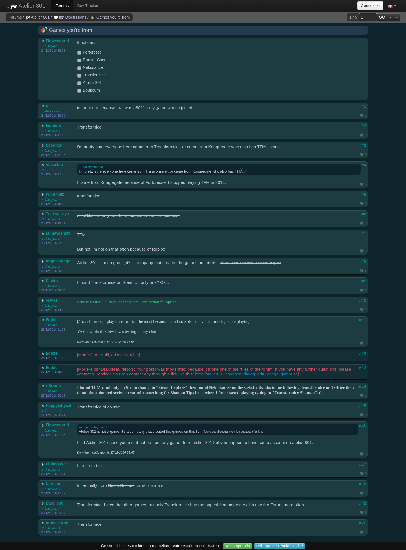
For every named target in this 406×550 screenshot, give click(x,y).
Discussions (70, 17)
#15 (362, 405)
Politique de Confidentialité (279, 546)
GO (382, 17)
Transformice (91, 75)
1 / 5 (353, 17)
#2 (363, 125)
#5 (363, 194)
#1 (363, 106)
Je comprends (237, 546)
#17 (362, 464)
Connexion (370, 5)
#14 (362, 386)
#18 (362, 483)
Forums (62, 5)
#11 (362, 319)
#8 (363, 261)
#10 (362, 300)
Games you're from (110, 17)
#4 (363, 164)
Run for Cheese (94, 60)
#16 (362, 425)
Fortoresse (89, 52)
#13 (362, 367)
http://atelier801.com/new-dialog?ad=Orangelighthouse (246, 374)
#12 (362, 353)
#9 (363, 281)
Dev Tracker (87, 5)
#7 (363, 233)
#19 (362, 503)
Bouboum (88, 90)
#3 (363, 145)
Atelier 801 (25, 6)
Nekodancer (90, 67)
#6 (363, 213)
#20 (362, 522)
